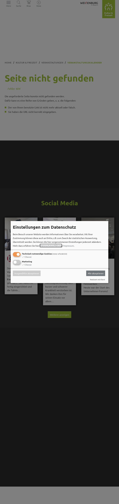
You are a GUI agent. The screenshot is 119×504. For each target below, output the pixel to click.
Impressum (68, 245)
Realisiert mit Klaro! (97, 279)
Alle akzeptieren (96, 273)
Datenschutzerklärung (51, 245)
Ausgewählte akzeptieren (26, 273)
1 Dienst (27, 256)
